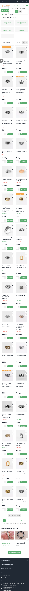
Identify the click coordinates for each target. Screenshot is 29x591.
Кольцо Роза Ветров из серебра (21, 500)
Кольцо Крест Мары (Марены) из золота (21, 267)
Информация (14, 560)
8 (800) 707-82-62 (5, 575)
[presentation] (1, 539)
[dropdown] (2, 1)
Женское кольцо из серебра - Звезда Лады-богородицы (7, 92)
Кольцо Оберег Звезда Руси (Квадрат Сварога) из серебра (7, 386)
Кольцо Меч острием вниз (6, 325)
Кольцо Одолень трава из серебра (21, 415)
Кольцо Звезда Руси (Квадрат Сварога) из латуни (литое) (7, 209)
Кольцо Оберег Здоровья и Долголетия (20, 385)
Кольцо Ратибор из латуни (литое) (7, 444)
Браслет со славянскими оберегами (6, 543)
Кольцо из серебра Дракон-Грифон (7, 238)
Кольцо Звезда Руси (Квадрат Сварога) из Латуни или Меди (21, 209)
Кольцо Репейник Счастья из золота (7, 472)
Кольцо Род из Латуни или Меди (21, 472)
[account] (27, 1)
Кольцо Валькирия (7, 179)
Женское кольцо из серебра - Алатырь (20, 61)
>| (24, 520)
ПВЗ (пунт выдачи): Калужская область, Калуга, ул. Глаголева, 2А (14, 584)
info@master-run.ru (8, 577)
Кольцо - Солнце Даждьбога (7, 152)
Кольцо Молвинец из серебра (21, 356)
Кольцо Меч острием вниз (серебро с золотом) (20, 327)
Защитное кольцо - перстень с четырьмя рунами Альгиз (21, 123)
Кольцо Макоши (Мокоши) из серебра (6, 296)
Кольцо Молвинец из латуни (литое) (7, 356)
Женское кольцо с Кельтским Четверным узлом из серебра (7, 123)
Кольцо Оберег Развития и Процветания (6, 416)
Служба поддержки (14, 564)
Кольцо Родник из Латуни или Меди (7, 500)
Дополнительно (14, 569)
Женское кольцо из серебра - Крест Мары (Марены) (21, 91)
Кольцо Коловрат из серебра (21, 238)
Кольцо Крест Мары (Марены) (6, 266)
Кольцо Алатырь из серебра (21, 152)
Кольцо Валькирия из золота (21, 179)
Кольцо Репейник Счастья (21, 444)
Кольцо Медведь (20, 295)
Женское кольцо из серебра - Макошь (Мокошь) (7, 61)
